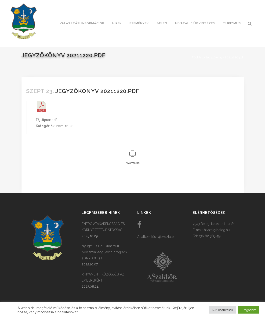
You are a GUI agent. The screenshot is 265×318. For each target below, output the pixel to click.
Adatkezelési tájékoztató (155, 237)
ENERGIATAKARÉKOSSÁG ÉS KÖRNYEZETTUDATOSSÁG (103, 227)
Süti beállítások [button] (222, 310)
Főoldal (197, 57)
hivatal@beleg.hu (217, 230)
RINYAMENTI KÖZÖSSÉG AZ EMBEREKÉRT (103, 277)
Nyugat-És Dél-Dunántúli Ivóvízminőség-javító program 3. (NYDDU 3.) (104, 252)
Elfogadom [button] (248, 310)
